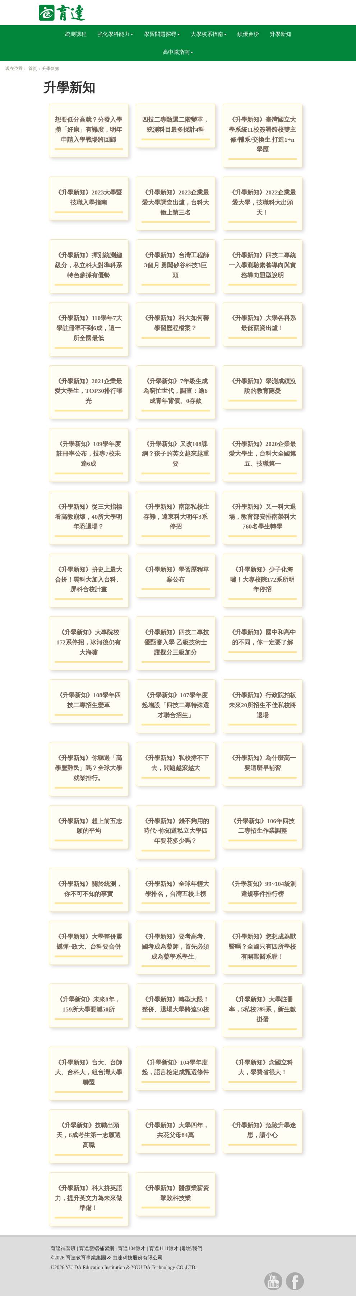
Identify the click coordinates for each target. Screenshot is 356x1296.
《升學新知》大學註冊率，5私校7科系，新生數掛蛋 (262, 1009)
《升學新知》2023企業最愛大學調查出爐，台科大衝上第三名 (175, 202)
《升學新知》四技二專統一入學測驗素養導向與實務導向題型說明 (262, 265)
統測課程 (76, 34)
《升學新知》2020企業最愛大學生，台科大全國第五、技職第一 (262, 454)
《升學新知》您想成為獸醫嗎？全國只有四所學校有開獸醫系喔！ (262, 946)
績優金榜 (248, 34)
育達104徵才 (131, 1248)
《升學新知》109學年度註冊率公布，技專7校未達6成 (88, 454)
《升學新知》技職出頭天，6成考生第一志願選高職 (88, 1135)
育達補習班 (63, 1248)
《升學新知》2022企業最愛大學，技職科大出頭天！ (262, 202)
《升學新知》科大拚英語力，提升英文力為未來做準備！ (88, 1198)
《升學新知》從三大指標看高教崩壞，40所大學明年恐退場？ (88, 516)
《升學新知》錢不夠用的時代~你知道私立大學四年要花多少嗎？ (175, 831)
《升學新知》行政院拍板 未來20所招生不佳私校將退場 (262, 705)
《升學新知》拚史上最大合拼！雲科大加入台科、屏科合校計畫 (88, 579)
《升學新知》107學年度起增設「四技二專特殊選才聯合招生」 (175, 705)
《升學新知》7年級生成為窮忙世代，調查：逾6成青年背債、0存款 (175, 391)
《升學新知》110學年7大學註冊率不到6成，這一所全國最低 (88, 328)
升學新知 (280, 34)
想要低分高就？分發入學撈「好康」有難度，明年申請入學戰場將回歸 (88, 129)
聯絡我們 (192, 1248)
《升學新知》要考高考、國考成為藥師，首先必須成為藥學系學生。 (175, 946)
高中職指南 (178, 52)
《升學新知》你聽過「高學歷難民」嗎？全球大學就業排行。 (88, 768)
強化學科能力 (115, 34)
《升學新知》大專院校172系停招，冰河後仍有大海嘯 (88, 642)
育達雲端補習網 (96, 1248)
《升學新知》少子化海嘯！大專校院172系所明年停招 (262, 579)
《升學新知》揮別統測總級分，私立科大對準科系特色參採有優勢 (88, 265)
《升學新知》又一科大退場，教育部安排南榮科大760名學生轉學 (262, 516)
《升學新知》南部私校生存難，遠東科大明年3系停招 (175, 516)
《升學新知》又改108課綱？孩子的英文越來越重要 (175, 454)
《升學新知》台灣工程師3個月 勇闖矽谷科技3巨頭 (175, 265)
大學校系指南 (209, 34)
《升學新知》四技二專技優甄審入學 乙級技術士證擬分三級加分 (175, 642)
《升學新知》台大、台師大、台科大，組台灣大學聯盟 (88, 1072)
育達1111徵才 (164, 1248)
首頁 (32, 68)
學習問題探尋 (162, 34)
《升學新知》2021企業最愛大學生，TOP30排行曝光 (88, 391)
